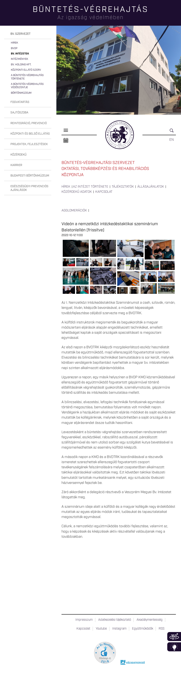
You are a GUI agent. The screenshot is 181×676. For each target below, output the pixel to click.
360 (174, 636)
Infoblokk (174, 646)
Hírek (14, 43)
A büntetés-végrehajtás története (27, 77)
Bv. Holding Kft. (21, 64)
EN (171, 139)
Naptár (66, 140)
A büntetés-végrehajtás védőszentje (27, 85)
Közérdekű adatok (76, 192)
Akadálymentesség (150, 620)
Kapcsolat (104, 192)
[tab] (27, 34)
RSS (161, 629)
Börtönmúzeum (21, 93)
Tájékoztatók (123, 187)
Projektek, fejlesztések (29, 144)
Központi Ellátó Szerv (26, 70)
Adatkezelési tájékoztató (114, 620)
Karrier (16, 165)
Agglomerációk (74, 211)
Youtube (101, 629)
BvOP (14, 48)
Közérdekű (18, 155)
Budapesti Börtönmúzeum (29, 176)
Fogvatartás (19, 102)
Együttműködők (142, 629)
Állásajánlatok (150, 187)
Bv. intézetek (20, 53)
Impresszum (84, 620)
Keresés (173, 132)
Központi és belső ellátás (30, 134)
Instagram (119, 629)
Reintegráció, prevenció (28, 123)
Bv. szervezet (20, 34)
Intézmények (19, 59)
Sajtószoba (19, 112)
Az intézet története (90, 187)
